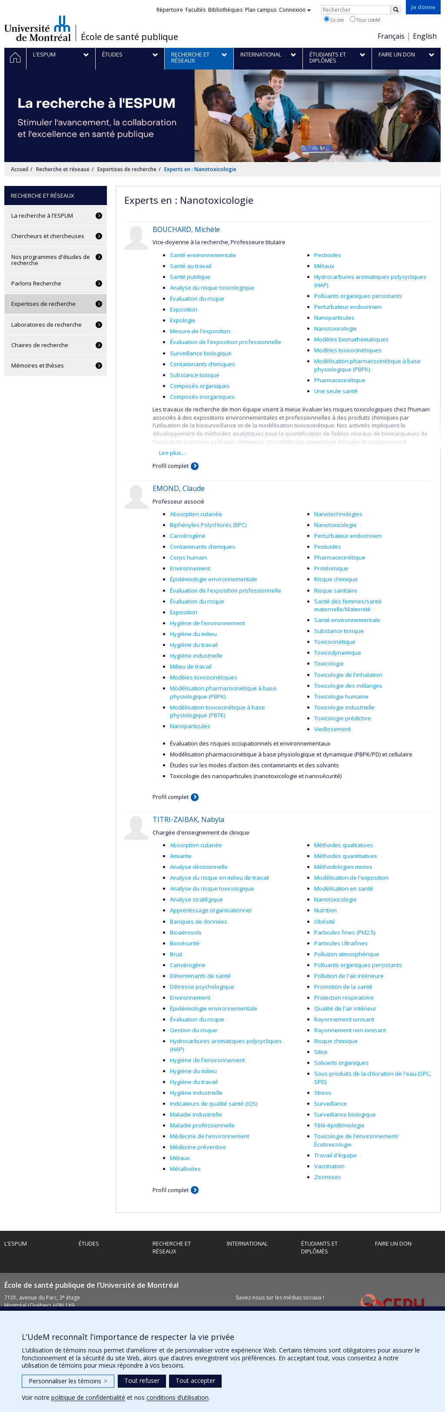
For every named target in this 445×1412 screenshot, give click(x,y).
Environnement (190, 568)
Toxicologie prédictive (342, 718)
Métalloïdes (185, 1169)
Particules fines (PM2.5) (344, 932)
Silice (321, 1052)
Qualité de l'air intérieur (345, 1008)
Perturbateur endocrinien (348, 307)
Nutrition (325, 910)
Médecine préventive (198, 1147)
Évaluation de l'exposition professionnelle (225, 342)
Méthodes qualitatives (343, 845)
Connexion (295, 9)
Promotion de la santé (343, 987)
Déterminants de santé (200, 976)
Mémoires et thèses (37, 365)
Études (89, 1243)
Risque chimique (336, 579)
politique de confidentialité (88, 1397)
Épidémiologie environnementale (213, 579)
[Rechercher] (396, 9)
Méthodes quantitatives (345, 856)
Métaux (324, 266)
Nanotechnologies (338, 514)
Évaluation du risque (197, 298)
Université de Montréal (37, 28)
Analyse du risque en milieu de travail (219, 878)
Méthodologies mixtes (343, 867)
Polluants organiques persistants (358, 296)
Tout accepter (195, 1380)
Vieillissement (332, 729)
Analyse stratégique (196, 899)
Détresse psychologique (202, 987)
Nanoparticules (334, 318)
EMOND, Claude (179, 488)
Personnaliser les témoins (68, 1381)
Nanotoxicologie (335, 328)
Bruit (176, 954)
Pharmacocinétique (339, 380)
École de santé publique (129, 37)
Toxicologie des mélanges (348, 685)
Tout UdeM (365, 19)
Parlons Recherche (36, 283)
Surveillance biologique (201, 353)
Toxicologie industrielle (344, 707)
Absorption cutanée (196, 514)
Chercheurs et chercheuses (47, 236)
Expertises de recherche (126, 169)
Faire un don (393, 1243)
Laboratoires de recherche (46, 324)
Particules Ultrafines (341, 943)
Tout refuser (141, 1380)
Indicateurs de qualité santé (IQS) (213, 1103)
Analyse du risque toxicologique (212, 288)
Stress (322, 1093)
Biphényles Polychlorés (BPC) (208, 525)
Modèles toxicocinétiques (348, 350)
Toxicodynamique (337, 652)
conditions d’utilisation (177, 1397)
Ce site (334, 19)
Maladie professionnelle (202, 1125)
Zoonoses (327, 1177)
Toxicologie (329, 663)
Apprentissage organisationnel (211, 910)
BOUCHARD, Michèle (186, 229)
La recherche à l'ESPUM (42, 215)
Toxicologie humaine (341, 696)
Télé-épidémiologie (339, 1125)
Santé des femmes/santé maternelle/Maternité (348, 605)
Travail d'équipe (335, 1155)
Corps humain (188, 557)
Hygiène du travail (194, 645)
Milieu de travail (191, 666)
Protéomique (331, 568)
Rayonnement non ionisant (350, 1030)
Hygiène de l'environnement (207, 623)
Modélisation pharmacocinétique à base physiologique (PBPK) (367, 365)
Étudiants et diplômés (319, 1248)
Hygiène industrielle (196, 656)
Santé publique (190, 277)
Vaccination (329, 1166)
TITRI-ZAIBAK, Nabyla (188, 819)
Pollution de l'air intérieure (349, 976)
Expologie (183, 320)
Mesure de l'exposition (200, 331)
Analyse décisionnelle (199, 867)
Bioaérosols (186, 932)
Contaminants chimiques (202, 364)
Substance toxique (194, 375)
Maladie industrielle (196, 1114)
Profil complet (171, 466)
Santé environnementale (203, 255)
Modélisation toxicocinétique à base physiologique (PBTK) (217, 711)
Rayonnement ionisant (344, 1019)
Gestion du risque (193, 1030)
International (247, 1243)
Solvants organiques (341, 1063)
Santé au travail (191, 266)
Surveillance (330, 1103)
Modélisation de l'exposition (351, 878)
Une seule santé (336, 391)
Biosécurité (184, 943)
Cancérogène (188, 536)
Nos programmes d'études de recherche (50, 260)
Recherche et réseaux (63, 169)
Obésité (324, 921)
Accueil (19, 169)
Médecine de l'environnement (209, 1136)
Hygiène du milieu (193, 634)
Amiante (181, 856)
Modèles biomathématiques (351, 339)
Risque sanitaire (335, 590)
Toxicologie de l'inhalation (348, 675)
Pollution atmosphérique (346, 954)
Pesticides (327, 255)
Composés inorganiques (202, 397)
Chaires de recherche (39, 345)
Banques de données (198, 921)
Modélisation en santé (343, 888)
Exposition (183, 309)
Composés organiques (200, 386)
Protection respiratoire (344, 997)
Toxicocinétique (334, 642)
